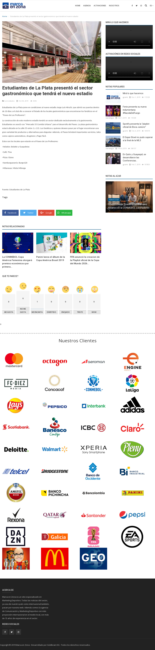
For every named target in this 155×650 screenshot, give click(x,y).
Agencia (87, 5)
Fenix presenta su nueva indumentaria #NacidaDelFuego (134, 109)
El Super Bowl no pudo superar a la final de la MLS (138, 139)
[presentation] (141, 186)
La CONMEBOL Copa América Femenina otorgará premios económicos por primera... (17, 262)
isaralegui (110, 118)
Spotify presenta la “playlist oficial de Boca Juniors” (136, 125)
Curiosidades (8, 101)
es (152, 5)
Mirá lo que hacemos (133, 93)
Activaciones (100, 5)
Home (77, 5)
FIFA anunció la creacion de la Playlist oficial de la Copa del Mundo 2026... (85, 260)
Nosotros (114, 5)
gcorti (125, 97)
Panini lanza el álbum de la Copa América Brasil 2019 (50, 259)
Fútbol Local (114, 200)
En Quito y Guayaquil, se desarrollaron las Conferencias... (134, 157)
